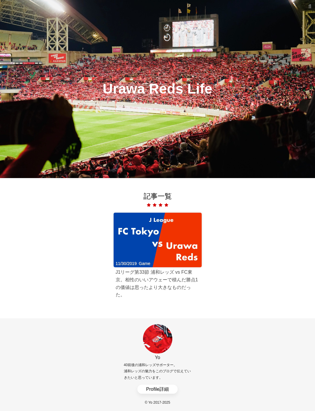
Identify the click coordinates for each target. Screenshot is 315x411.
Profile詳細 (157, 389)
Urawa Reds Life (157, 89)
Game (144, 263)
